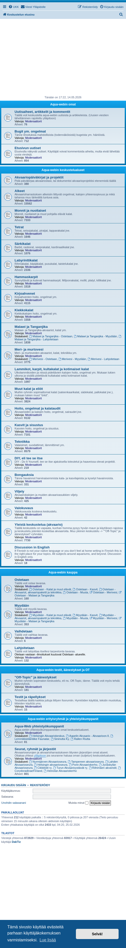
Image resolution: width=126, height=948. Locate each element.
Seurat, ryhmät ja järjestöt (35, 749)
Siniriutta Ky (60, 738)
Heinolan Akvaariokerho (60, 770)
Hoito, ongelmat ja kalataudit (38, 408)
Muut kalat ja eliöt (29, 389)
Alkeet (20, 191)
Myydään (22, 605)
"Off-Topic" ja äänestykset (35, 677)
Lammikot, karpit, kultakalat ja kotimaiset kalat (52, 369)
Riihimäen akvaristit (103, 767)
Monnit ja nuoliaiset (30, 210)
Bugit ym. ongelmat (30, 131)
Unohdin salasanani (13, 802)
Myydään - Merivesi (103, 618)
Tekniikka (22, 441)
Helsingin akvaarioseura (50, 764)
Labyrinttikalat (26, 260)
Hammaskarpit (26, 277)
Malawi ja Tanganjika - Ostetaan (51, 336)
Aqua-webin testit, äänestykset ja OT (63, 670)
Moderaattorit (33, 121)
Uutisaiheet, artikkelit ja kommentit (42, 112)
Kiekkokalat (24, 310)
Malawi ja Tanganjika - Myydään (95, 336)
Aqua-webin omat (63, 104)
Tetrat (19, 227)
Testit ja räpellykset (30, 697)
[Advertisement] (63, 57)
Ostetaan (22, 580)
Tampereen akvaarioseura (86, 761)
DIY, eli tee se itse (29, 458)
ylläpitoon (40, 755)
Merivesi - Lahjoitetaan (103, 359)
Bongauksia (24, 475)
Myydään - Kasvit (85, 615)
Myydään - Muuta (75, 618)
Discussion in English (32, 547)
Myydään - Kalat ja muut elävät (50, 615)
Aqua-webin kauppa (63, 572)
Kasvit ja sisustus (29, 425)
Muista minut (78, 803)
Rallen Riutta (80, 738)
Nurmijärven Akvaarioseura (47, 761)
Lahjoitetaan (25, 648)
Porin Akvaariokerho (83, 764)
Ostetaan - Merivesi (103, 592)
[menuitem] (13, 7)
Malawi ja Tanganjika (31, 327)
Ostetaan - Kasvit (85, 589)
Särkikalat (22, 244)
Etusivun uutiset (28, 148)
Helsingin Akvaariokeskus (47, 735)
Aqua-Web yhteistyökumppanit (39, 726)
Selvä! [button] (97, 934)
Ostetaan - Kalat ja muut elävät (50, 589)
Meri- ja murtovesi (29, 349)
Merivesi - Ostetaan (43, 359)
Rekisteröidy (40, 785)
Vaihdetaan (23, 631)
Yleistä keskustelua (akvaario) (39, 524)
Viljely (19, 491)
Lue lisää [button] (48, 940)
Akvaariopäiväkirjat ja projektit (39, 177)
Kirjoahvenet (25, 293)
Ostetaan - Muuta (75, 592)
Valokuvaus (24, 508)
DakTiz (16, 841)
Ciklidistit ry (42, 767)
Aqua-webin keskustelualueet (62, 170)
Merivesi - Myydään (72, 359)
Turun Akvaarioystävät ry (70, 767)
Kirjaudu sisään (13, 785)
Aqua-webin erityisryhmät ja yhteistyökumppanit (63, 719)
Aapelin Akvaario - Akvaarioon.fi (87, 735)
